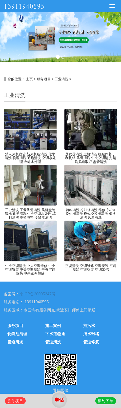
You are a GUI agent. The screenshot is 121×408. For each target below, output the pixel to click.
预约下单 (106, 401)
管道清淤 (15, 342)
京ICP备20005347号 (38, 294)
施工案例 (53, 326)
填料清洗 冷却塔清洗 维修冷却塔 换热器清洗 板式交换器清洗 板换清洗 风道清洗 (91, 214)
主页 (29, 79)
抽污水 (89, 326)
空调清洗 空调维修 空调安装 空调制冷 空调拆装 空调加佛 (91, 267)
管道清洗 (53, 342)
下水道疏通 (55, 334)
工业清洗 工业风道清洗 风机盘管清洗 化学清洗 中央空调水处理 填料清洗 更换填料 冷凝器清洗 (30, 214)
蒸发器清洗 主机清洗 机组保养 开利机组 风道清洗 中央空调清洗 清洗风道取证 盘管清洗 (91, 158)
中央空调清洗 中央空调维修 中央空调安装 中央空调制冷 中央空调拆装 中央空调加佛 (30, 269)
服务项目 (44, 79)
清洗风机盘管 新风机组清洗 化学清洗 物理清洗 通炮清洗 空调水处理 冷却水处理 (30, 158)
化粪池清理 (17, 334)
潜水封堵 (91, 334)
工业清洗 (61, 79)
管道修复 (91, 342)
